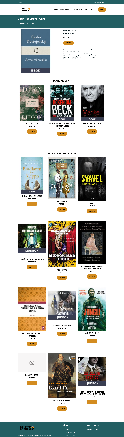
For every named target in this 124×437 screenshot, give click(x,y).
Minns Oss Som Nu (62, 199)
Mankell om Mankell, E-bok (92, 121)
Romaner (73, 28)
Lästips (55, 8)
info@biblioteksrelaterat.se (98, 2)
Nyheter (93, 8)
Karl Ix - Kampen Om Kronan (62, 398)
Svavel (92, 201)
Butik (102, 8)
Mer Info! (68, 40)
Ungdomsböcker (66, 8)
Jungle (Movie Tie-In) (92, 331)
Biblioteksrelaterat (81, 8)
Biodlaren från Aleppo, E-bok (32, 194)
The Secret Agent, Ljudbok (62, 324)
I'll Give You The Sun (32, 373)
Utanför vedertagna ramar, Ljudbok (32, 257)
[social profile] (24, 2)
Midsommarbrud (62, 268)
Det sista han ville (32, 121)
